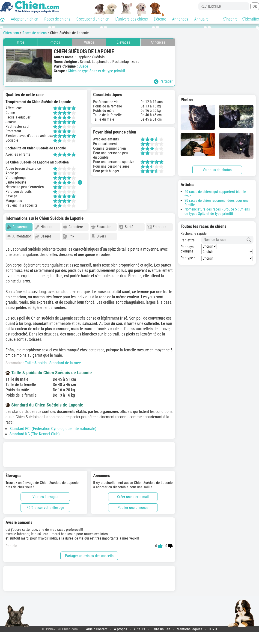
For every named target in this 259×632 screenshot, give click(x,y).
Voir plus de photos (217, 170)
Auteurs (139, 627)
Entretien (156, 227)
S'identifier (250, 19)
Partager (163, 81)
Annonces (180, 19)
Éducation (101, 227)
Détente (160, 19)
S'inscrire (230, 19)
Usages (43, 236)
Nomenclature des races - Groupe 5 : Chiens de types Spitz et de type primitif (217, 211)
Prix (68, 236)
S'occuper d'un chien (92, 19)
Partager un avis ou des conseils (89, 554)
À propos (120, 627)
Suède (83, 66)
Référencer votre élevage (45, 505)
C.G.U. (213, 627)
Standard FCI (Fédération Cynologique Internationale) (52, 426)
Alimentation (19, 236)
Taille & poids (36, 360)
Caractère (73, 227)
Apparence (17, 227)
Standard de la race (65, 360)
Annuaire (201, 19)
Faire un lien (161, 627)
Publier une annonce (133, 505)
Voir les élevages (45, 495)
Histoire (43, 227)
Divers (98, 236)
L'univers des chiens (131, 19)
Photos (55, 42)
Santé (126, 227)
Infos (20, 42)
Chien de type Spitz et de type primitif (96, 70)
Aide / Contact (96, 627)
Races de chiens (57, 19)
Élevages (123, 42)
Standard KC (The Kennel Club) (34, 431)
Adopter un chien (24, 19)
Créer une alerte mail (133, 495)
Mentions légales (189, 627)
